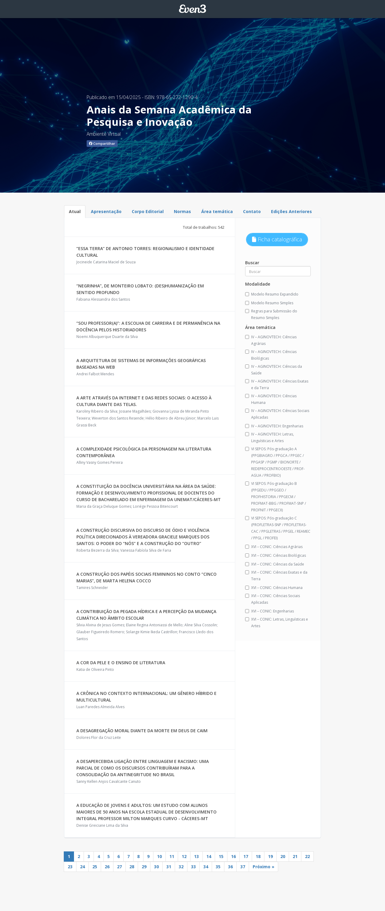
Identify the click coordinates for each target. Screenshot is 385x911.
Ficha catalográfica (277, 239)
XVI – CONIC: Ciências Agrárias (274, 546)
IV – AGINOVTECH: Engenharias (274, 426)
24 (82, 866)
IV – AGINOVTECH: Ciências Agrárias (271, 340)
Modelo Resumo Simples (269, 302)
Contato (252, 211)
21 (295, 856)
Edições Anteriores (291, 211)
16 (233, 856)
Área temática (217, 211)
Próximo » (263, 866)
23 (70, 866)
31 (168, 866)
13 (196, 856)
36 (230, 866)
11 (171, 856)
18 (258, 856)
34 (205, 866)
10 (159, 856)
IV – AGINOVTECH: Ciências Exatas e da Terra (276, 384)
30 (156, 866)
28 (131, 866)
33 (193, 866)
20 (282, 856)
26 (107, 866)
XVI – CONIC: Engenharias (269, 611)
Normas (182, 211)
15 (221, 856)
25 (94, 866)
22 (307, 856)
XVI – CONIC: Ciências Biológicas (275, 555)
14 (208, 856)
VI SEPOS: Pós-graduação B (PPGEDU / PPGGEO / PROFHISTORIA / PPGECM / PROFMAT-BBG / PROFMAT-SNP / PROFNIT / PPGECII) (275, 497)
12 (184, 856)
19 (270, 856)
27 (119, 866)
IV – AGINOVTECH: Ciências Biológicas (271, 355)
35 (218, 866)
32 (181, 866)
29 (144, 866)
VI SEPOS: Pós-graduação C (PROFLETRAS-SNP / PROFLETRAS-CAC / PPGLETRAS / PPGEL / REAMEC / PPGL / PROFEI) (277, 528)
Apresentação (106, 211)
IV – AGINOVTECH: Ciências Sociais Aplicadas (277, 414)
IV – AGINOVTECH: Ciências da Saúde (273, 370)
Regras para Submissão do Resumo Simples (271, 314)
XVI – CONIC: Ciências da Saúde (274, 564)
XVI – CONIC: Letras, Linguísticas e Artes (276, 622)
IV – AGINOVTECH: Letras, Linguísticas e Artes (269, 437)
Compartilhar (102, 143)
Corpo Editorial (148, 211)
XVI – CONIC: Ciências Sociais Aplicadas (272, 599)
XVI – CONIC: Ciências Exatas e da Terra (276, 575)
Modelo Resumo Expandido (271, 294)
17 (245, 856)
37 (242, 866)
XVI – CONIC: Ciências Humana (274, 587)
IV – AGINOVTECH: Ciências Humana (271, 399)
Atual (75, 211)
